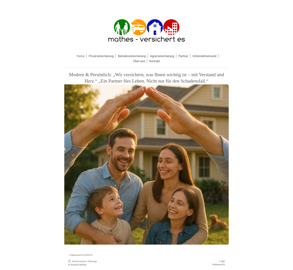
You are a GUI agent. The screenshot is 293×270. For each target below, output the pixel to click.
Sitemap (92, 261)
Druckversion (77, 261)
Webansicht (218, 264)
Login (222, 261)
